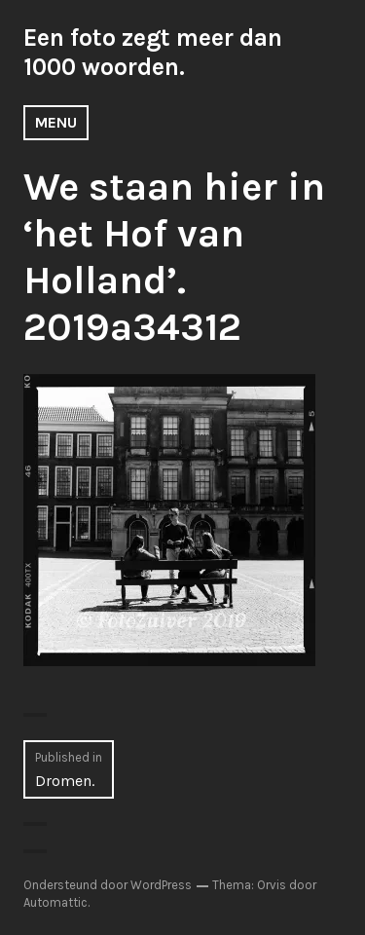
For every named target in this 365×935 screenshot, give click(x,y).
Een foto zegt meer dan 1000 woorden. (152, 52)
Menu (56, 122)
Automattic (55, 902)
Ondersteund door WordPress (107, 885)
